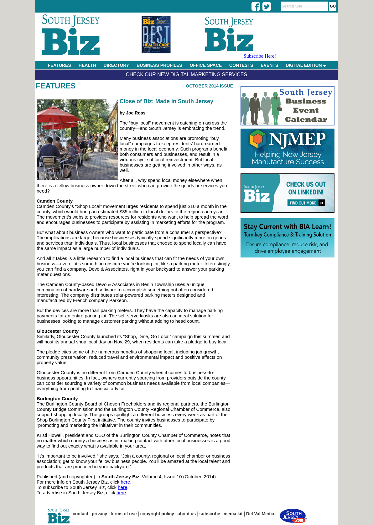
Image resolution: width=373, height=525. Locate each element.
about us (187, 513)
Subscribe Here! (260, 56)
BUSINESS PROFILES (159, 65)
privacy (99, 513)
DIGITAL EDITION (306, 65)
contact (80, 513)
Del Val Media (260, 513)
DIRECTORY (116, 65)
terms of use (124, 513)
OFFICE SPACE (206, 65)
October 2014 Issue (209, 85)
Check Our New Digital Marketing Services (186, 74)
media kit (233, 513)
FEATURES (59, 65)
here (125, 482)
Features (56, 86)
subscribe (209, 513)
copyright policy (157, 513)
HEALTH (87, 65)
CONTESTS (241, 65)
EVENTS (269, 65)
